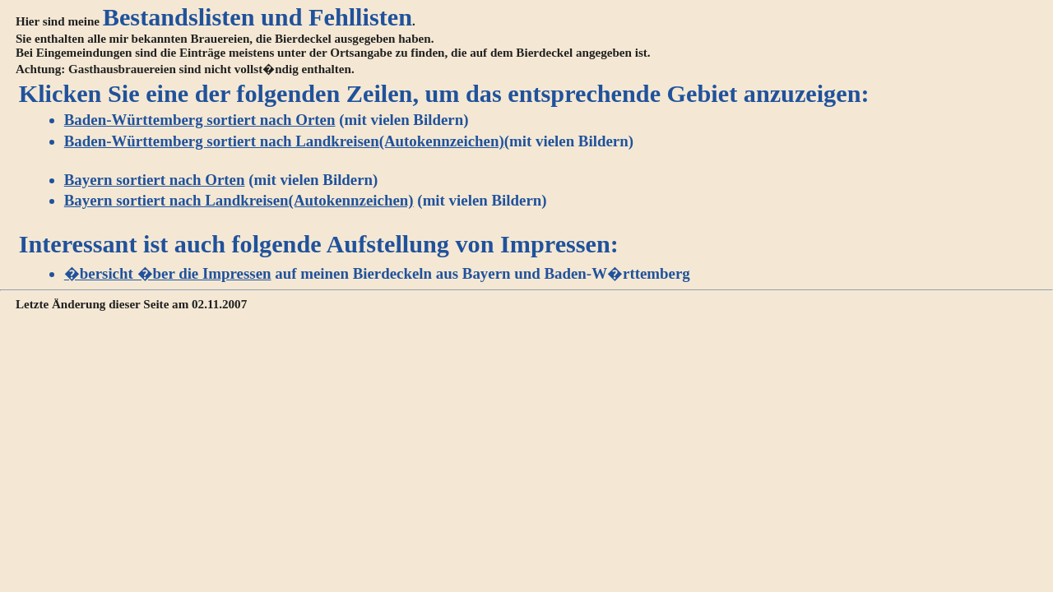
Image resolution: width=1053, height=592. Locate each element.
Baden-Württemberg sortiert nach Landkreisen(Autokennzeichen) (284, 141)
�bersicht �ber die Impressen (167, 273)
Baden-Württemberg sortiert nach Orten (200, 119)
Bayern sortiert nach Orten (154, 179)
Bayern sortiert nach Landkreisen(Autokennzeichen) (239, 200)
